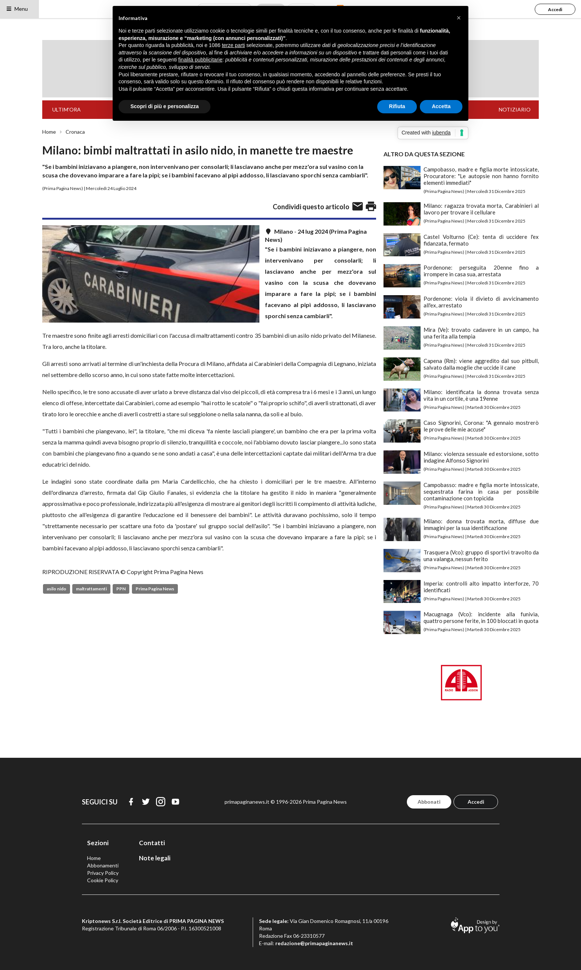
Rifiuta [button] (397, 106)
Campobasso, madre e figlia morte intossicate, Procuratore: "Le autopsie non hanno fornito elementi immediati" (481, 176)
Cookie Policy (102, 880)
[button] (459, 18)
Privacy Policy (103, 873)
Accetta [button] (441, 106)
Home (49, 131)
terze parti (233, 45)
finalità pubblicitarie (200, 60)
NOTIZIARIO (515, 109)
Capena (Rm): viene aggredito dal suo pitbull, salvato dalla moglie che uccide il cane (481, 364)
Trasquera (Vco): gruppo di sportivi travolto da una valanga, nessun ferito (481, 555)
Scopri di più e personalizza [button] (164, 106)
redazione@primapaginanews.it (314, 943)
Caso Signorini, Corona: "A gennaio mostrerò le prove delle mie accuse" (481, 426)
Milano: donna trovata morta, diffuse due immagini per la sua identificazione (481, 524)
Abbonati (429, 802)
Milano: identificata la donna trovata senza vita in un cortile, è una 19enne (481, 395)
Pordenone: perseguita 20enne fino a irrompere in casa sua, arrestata (481, 270)
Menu (17, 9)
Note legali (154, 858)
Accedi (555, 9)
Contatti (152, 843)
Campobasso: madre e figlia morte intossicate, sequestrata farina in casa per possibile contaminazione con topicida (481, 491)
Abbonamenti (103, 865)
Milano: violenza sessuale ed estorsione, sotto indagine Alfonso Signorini (481, 457)
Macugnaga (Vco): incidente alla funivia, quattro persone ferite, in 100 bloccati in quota (481, 617)
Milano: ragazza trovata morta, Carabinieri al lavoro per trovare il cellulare (481, 209)
